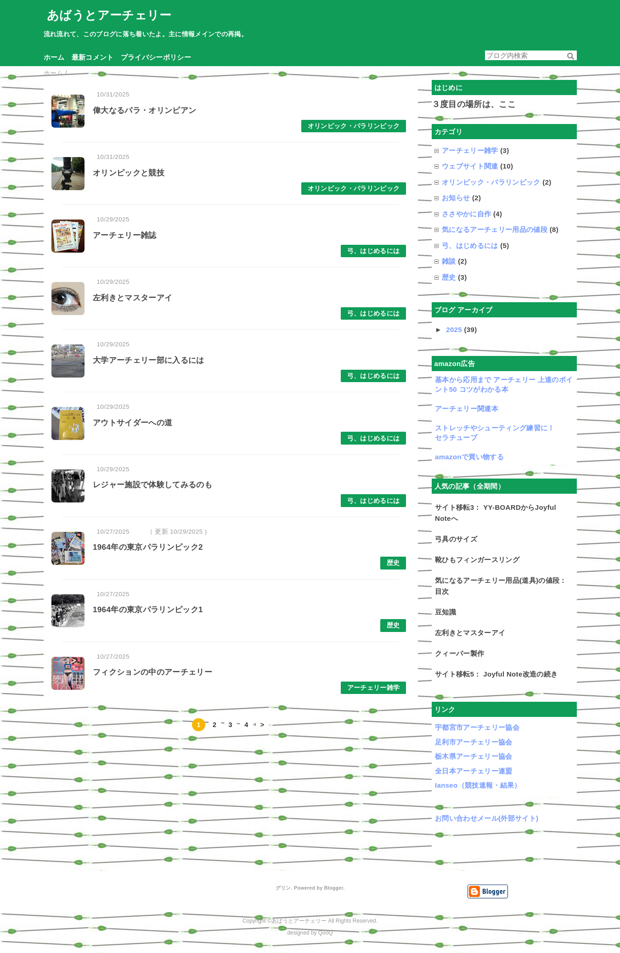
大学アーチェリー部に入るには (148, 360)
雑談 (449, 261)
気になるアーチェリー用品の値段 (494, 229)
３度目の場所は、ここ (474, 104)
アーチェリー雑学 (373, 687)
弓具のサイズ (456, 539)
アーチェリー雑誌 (125, 235)
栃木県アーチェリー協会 (474, 756)
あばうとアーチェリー (109, 15)
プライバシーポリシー (156, 57)
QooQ (325, 933)
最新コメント (93, 57)
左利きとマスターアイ (132, 297)
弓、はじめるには (373, 251)
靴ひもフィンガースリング (477, 560)
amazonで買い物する (469, 457)
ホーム (54, 57)
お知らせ (456, 198)
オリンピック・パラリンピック (354, 126)
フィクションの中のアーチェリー (152, 672)
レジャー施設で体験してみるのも (152, 484)
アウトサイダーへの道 (132, 422)
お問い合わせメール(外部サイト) (486, 818)
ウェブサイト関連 (470, 166)
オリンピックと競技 (128, 173)
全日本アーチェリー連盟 (474, 771)
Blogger (333, 888)
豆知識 (445, 612)
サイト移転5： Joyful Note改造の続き (496, 674)
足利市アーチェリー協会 (474, 742)
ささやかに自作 (466, 214)
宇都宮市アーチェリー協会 (477, 727)
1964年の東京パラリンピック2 (148, 547)
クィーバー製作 (459, 653)
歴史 (393, 562)
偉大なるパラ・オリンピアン (144, 110)
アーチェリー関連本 (466, 408)
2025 (455, 329)
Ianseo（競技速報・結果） (478, 785)
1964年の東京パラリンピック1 (148, 609)
